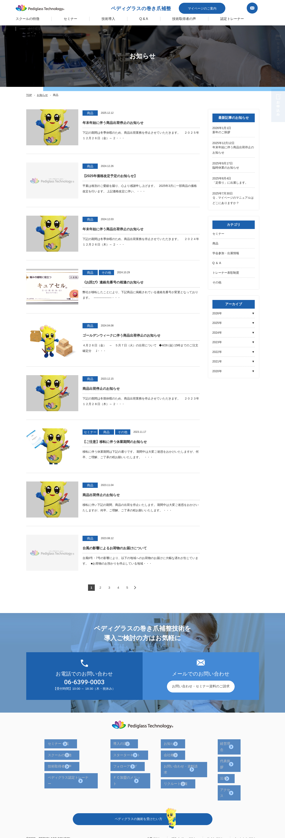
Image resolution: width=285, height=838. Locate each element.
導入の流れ (128, 742)
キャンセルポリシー (244, 807)
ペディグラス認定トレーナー (80, 766)
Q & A (136, 17)
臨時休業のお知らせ (225, 167)
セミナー (218, 233)
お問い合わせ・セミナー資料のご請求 (201, 686)
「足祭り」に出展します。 (230, 182)
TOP (28, 95)
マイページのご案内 (217, 7)
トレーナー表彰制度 (225, 271)
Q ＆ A (216, 262)
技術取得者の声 (175, 17)
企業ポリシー (142, 807)
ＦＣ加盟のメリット (135, 766)
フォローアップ (131, 758)
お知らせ (41, 95)
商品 (215, 242)
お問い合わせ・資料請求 (185, 758)
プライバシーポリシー (176, 807)
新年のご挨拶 (221, 132)
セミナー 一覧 (68, 742)
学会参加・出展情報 (225, 252)
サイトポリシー (211, 807)
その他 (216, 281)
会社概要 (173, 750)
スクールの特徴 (22, 17)
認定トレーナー (222, 17)
